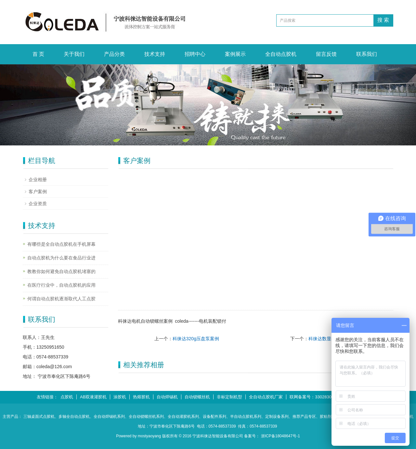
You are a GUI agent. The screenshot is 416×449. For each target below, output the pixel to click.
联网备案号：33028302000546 (319, 396)
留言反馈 (326, 54)
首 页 (38, 54)
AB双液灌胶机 (93, 396)
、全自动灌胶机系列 (181, 416)
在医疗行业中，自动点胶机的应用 (61, 285)
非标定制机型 (229, 396)
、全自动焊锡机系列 (107, 416)
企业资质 (38, 203)
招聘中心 (195, 54)
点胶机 (66, 396)
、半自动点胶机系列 (243, 416)
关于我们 (74, 54)
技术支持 (154, 54)
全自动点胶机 (280, 54)
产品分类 (114, 54)
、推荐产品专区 (302, 416)
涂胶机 (119, 396)
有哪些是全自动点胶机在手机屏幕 (61, 244)
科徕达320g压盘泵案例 (196, 338)
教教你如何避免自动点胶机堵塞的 (61, 271)
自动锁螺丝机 (197, 396)
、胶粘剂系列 (327, 416)
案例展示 (235, 54)
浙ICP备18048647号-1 (280, 436)
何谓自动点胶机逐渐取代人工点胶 (61, 298)
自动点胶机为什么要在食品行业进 (61, 257)
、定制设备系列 (275, 416)
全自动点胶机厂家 (266, 396)
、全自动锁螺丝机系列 (144, 416)
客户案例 (38, 191)
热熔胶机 (141, 396)
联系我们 (366, 54)
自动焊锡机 (167, 396)
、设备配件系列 (212, 416)
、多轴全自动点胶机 (72, 416)
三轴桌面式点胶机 (39, 416)
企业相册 (38, 179)
